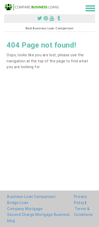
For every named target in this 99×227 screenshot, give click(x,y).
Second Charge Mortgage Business (38, 214)
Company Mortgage (25, 209)
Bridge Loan (18, 203)
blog (11, 221)
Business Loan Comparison (31, 196)
